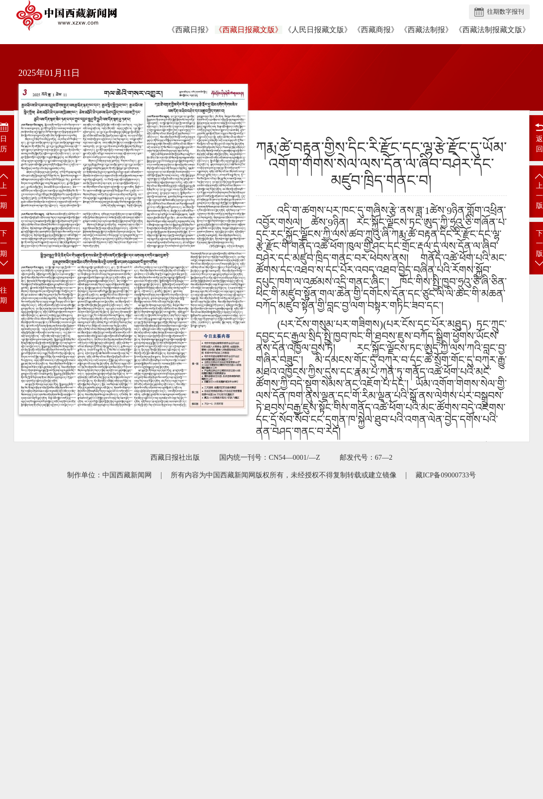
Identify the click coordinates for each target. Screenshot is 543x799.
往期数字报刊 (505, 11)
